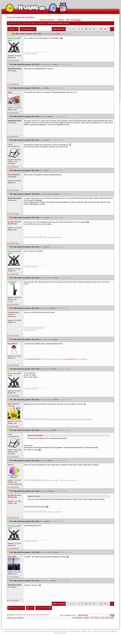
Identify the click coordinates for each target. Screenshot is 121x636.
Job (64, 633)
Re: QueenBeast (44, 369)
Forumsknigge (76, 20)
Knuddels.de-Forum (14, 23)
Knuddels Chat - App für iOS (47, 631)
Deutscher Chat (9, 631)
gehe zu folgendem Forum (67, 615)
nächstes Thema (43, 608)
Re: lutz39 (42, 460)
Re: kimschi (42, 491)
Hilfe (67, 20)
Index (30, 608)
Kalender (61, 20)
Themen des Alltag (28, 23)
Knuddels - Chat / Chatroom (91, 618)
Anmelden (30, 17)
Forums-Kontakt (77, 618)
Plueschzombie (44, 614)
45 (101, 29)
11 (90, 29)
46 (105, 29)
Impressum (58, 633)
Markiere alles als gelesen (15, 618)
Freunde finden (63, 631)
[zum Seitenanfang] (13, 60)
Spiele (84, 631)
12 (94, 29)
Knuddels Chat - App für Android (26, 631)
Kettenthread (41, 23)
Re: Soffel (42, 116)
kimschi (37, 496)
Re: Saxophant (43, 308)
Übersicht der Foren (47, 20)
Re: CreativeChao (45, 339)
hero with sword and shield (31, 614)
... (76, 29)
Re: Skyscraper (43, 580)
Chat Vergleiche (112, 631)
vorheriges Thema (16, 608)
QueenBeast (39, 435)
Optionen (13, 29)
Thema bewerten (28, 29)
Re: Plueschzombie (45, 64)
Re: (40, 88)
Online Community (99, 631)
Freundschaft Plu (75, 631)
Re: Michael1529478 (45, 194)
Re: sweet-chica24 (47, 33)
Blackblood (19, 614)
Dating (90, 631)
